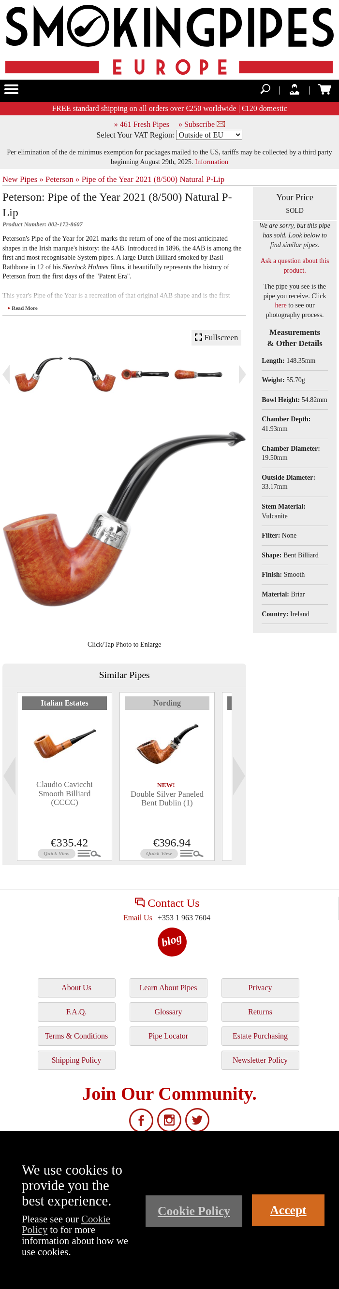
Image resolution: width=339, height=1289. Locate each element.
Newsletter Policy (260, 1060)
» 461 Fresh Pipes (141, 124)
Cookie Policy (194, 1211)
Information (211, 162)
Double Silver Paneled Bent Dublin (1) (167, 798)
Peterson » (62, 179)
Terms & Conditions (76, 1036)
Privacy (260, 988)
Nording (167, 703)
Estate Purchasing (260, 1036)
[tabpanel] (64, 776)
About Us (76, 988)
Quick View (56, 853)
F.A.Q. (76, 1012)
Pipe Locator (168, 1036)
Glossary (168, 1012)
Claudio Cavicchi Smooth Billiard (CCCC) (64, 793)
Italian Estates (64, 703)
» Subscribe (201, 124)
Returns (260, 1012)
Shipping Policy (77, 1060)
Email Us (137, 918)
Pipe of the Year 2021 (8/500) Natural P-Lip (153, 179)
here (281, 305)
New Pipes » (23, 179)
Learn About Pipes (168, 988)
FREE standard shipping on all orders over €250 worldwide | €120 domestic (169, 108)
